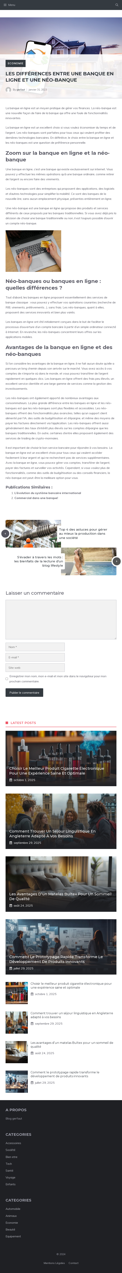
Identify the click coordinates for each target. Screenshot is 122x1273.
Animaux (11, 1216)
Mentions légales (54, 1263)
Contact (73, 1263)
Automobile (13, 1209)
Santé (9, 1170)
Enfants (11, 1184)
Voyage (10, 1177)
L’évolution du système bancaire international (47, 493)
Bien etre (11, 1157)
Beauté (10, 1229)
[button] (117, 5)
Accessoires (13, 1143)
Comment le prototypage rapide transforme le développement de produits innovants (65, 1074)
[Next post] (116, 561)
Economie (15, 63)
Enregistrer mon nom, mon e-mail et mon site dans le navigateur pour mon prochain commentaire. (57, 678)
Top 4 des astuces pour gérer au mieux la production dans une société (83, 533)
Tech (9, 1164)
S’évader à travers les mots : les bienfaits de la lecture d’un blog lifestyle (38, 561)
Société (10, 1150)
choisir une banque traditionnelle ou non (47, 218)
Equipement (13, 1236)
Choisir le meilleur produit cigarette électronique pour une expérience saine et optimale (71, 985)
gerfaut (21, 89)
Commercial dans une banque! (36, 498)
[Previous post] (5, 533)
